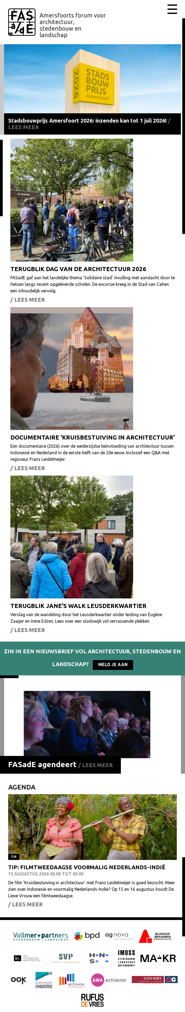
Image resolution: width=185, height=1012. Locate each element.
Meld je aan (113, 664)
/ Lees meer (95, 765)
